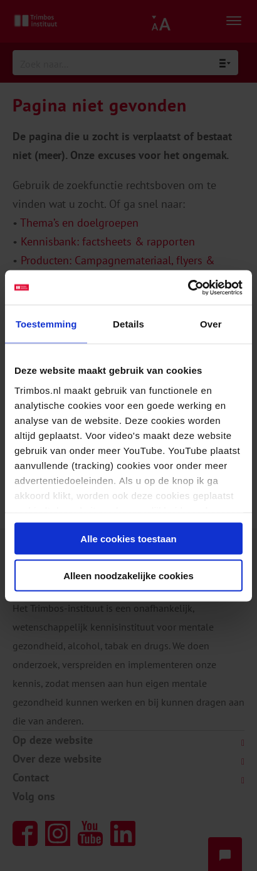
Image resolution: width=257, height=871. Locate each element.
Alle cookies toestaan (128, 538)
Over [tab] (211, 324)
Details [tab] (128, 324)
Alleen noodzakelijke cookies (128, 575)
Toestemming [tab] (46, 324)
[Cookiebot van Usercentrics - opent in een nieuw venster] (188, 287)
